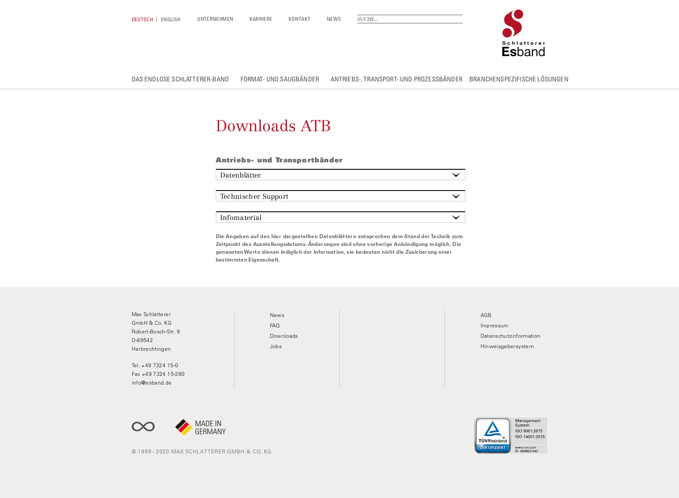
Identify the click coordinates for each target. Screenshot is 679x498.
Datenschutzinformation (511, 336)
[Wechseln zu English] (171, 19)
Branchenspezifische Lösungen (519, 79)
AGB (486, 315)
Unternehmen (215, 19)
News (334, 19)
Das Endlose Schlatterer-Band (180, 79)
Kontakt (300, 19)
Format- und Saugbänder (279, 79)
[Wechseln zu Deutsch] (142, 19)
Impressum (495, 325)
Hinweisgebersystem (507, 346)
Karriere (261, 19)
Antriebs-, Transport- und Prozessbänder (396, 79)
